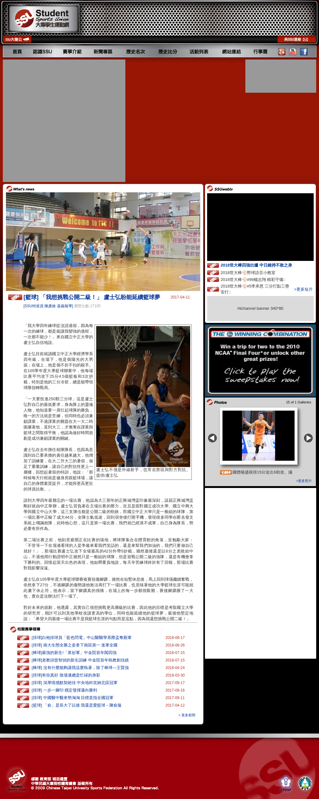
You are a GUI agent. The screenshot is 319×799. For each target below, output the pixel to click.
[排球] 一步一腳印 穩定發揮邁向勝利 (64, 690)
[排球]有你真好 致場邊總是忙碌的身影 (66, 675)
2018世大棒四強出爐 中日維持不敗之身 (262, 264)
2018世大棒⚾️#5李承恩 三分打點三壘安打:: (255, 289)
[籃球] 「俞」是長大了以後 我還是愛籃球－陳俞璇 (77, 705)
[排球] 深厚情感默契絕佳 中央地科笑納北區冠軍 (75, 682)
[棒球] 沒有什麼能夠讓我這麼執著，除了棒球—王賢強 (80, 667)
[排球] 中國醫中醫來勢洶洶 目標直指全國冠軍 (72, 697)
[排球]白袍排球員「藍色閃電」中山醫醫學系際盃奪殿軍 (82, 637)
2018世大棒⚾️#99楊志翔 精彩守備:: (259, 279)
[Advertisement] (61, 120)
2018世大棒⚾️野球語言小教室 (254, 272)
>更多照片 (304, 481)
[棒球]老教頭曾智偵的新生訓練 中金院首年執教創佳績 (80, 660)
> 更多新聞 (187, 715)
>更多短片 (303, 289)
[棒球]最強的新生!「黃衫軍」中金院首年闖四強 (74, 652)
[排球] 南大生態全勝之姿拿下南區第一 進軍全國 (75, 645)
